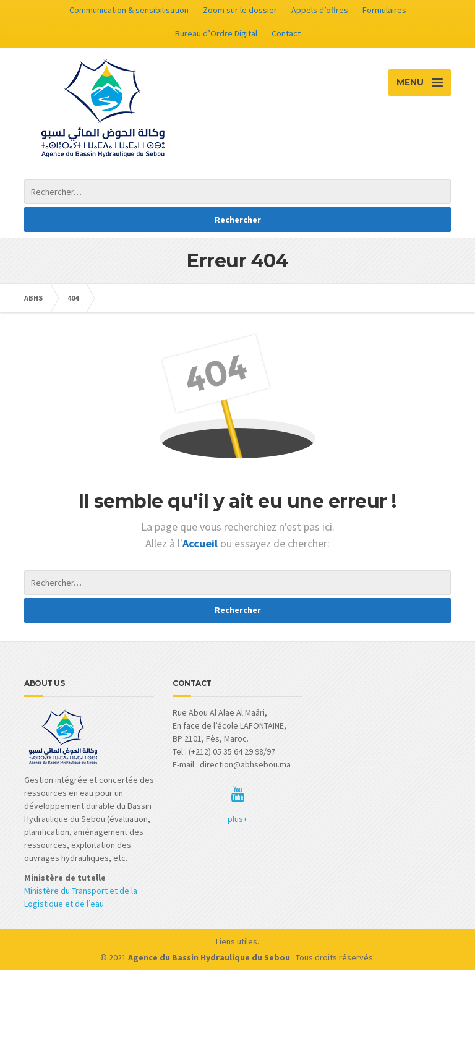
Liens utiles (236, 941)
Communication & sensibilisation (129, 9)
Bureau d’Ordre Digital (216, 33)
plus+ (237, 818)
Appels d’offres (319, 9)
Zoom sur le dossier (240, 9)
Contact (286, 33)
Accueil (201, 543)
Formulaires (384, 9)
